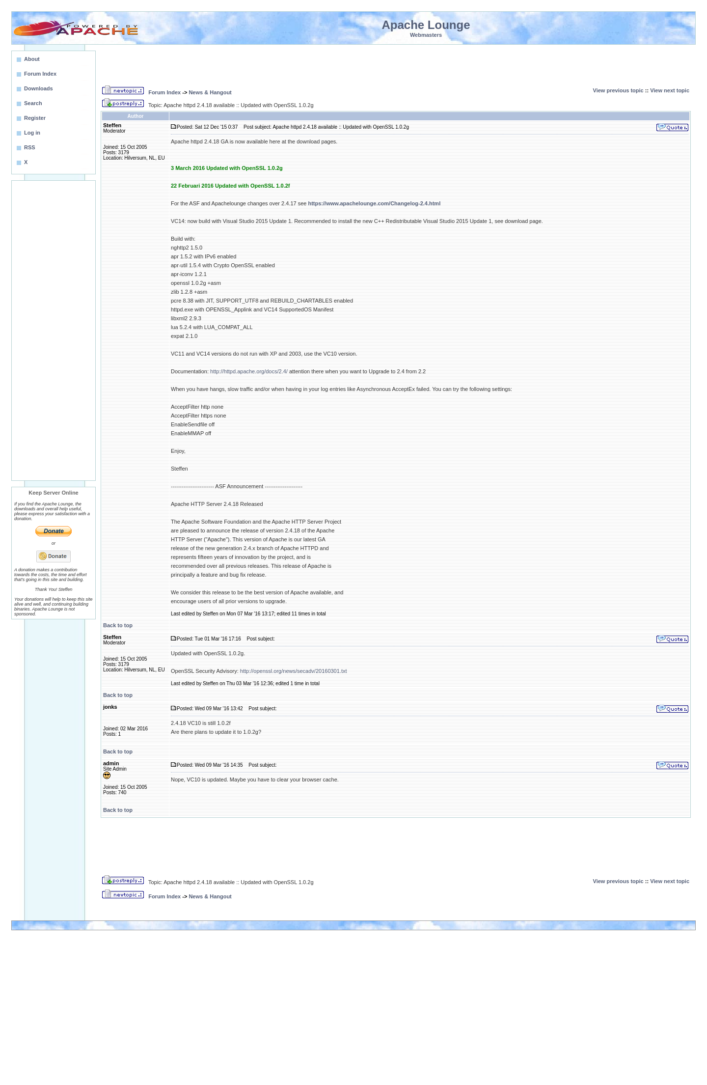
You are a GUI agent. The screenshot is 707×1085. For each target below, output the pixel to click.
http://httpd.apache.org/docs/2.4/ (249, 371)
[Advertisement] (53, 330)
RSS (29, 147)
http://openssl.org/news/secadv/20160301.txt (293, 671)
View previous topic (618, 90)
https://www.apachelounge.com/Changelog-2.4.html (374, 203)
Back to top (118, 625)
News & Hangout (210, 92)
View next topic (669, 90)
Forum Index (164, 92)
